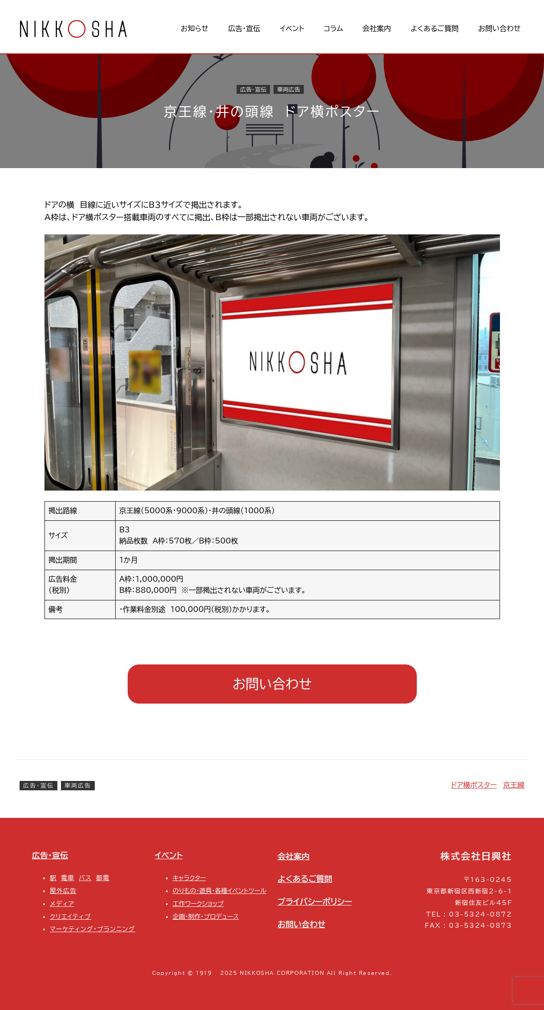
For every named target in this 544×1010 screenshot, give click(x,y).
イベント (169, 855)
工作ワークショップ (198, 903)
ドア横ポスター (474, 785)
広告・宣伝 (253, 89)
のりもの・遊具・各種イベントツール (219, 890)
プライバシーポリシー (315, 901)
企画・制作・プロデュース (206, 916)
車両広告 (288, 89)
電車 (67, 877)
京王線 (513, 785)
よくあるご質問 (305, 879)
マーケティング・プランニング (92, 928)
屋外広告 (63, 890)
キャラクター (189, 877)
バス (85, 877)
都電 (102, 877)
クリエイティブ (70, 916)
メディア (62, 903)
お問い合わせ (272, 684)
